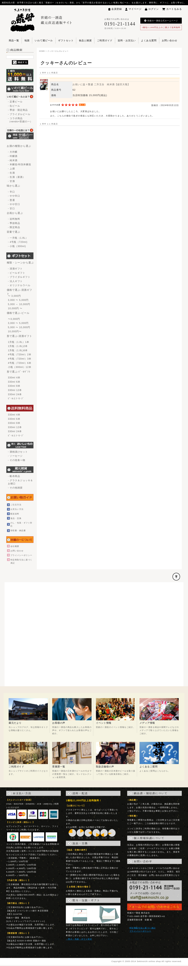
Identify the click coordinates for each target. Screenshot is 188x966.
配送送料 (14, 514)
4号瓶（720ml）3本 (19, 358)
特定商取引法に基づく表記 (142, 928)
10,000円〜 (15, 331)
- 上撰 (11, 168)
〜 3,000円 (14, 296)
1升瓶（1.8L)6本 (18, 350)
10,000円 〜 (15, 308)
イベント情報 (103, 723)
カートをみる (172, 9)
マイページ (133, 9)
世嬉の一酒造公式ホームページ (161, 20)
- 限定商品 (14, 227)
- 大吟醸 (12, 152)
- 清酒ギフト (15, 268)
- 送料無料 (14, 219)
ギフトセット (66, 40)
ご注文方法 (15, 504)
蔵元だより (15, 723)
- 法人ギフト (15, 281)
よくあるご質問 (149, 766)
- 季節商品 (14, 223)
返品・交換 (15, 518)
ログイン (152, 9)
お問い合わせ (169, 40)
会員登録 (115, 9)
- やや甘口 (14, 204)
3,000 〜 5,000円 (18, 300)
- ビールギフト (16, 273)
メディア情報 (147, 723)
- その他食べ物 (16, 460)
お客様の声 (58, 723)
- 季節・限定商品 (18, 110)
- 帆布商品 (14, 476)
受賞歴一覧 (58, 766)
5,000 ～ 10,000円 (19, 304)
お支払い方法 (17, 509)
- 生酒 (12, 172)
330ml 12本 (15, 390)
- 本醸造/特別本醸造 (19, 164)
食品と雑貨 (85, 40)
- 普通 (11, 200)
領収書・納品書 (18, 530)
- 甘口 (11, 208)
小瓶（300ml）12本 (19, 367)
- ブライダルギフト (19, 277)
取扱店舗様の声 (105, 766)
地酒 (27, 40)
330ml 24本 (15, 394)
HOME (42, 51)
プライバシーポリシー (21, 555)
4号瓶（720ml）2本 (19, 354)
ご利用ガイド (104, 40)
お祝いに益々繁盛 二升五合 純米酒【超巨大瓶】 (101, 84)
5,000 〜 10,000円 (19, 327)
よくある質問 (148, 40)
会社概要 (14, 546)
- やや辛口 (14, 196)
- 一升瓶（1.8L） (18, 238)
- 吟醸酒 (12, 156)
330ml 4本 (14, 377)
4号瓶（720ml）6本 (19, 363)
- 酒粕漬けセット (18, 451)
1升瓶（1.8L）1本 (18, 342)
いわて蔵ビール (44, 40)
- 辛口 (11, 191)
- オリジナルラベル (19, 285)
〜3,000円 (14, 319)
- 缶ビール (14, 106)
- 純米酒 (12, 160)
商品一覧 (14, 40)
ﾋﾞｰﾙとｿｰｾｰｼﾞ (16, 398)
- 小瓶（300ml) (17, 246)
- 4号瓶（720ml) (18, 242)
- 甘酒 (12, 181)
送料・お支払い (127, 40)
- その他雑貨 (15, 487)
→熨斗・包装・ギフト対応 (79, 939)
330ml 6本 (14, 381)
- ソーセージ (15, 456)
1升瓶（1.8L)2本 (18, 346)
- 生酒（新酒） (16, 177)
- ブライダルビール (19, 114)
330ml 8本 (14, 386)
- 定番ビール (15, 101)
